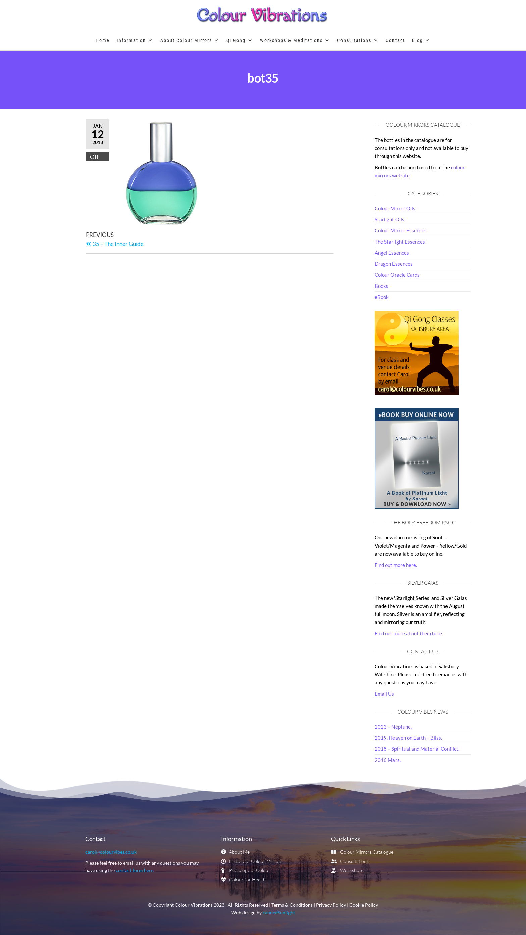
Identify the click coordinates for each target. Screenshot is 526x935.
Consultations (358, 40)
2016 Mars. (388, 760)
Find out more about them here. (409, 633)
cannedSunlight (279, 912)
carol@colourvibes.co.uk (111, 852)
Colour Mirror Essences (401, 230)
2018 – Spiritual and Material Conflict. (417, 749)
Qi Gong (239, 40)
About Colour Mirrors (189, 40)
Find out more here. (396, 565)
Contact (395, 40)
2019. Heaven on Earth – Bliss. (408, 738)
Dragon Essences (394, 264)
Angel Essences (392, 253)
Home (103, 40)
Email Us (384, 694)
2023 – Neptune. (393, 727)
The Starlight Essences (400, 242)
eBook (382, 297)
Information (135, 40)
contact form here (134, 870)
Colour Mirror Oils (395, 208)
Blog (421, 40)
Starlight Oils (389, 219)
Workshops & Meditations (295, 40)
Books (381, 286)
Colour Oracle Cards (397, 275)
